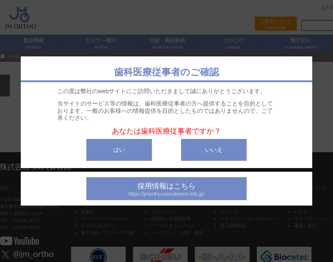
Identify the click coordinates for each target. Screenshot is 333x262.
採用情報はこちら (166, 189)
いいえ (214, 150)
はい (119, 150)
